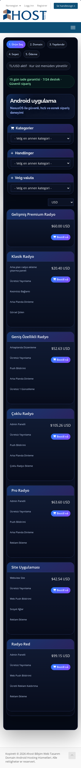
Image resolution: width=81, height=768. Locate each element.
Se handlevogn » (66, 5)
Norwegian (13, 5)
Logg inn (29, 5)
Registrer (42, 5)
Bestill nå (60, 237)
